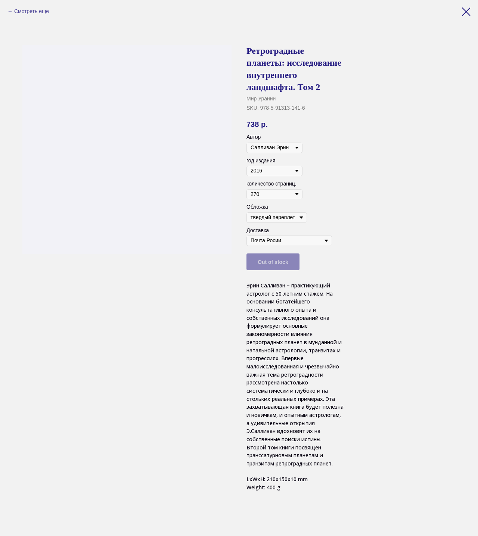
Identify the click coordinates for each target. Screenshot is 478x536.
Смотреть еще (31, 11)
